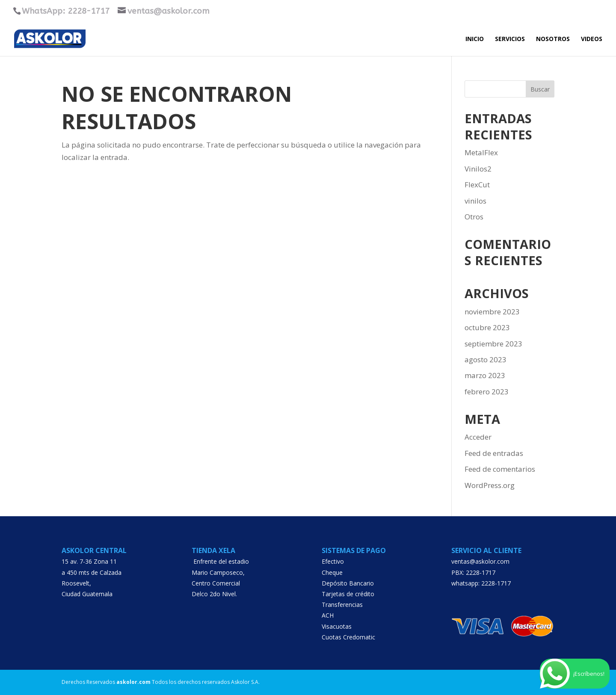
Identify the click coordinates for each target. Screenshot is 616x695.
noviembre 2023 (492, 311)
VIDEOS (591, 39)
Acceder (478, 437)
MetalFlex (481, 152)
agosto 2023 (485, 359)
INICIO (474, 39)
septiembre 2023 (493, 344)
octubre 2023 (487, 327)
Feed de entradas (494, 453)
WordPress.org (490, 485)
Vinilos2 (478, 169)
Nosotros (553, 39)
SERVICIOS (510, 39)
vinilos (475, 201)
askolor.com (133, 682)
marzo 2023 (485, 375)
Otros (474, 217)
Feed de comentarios (500, 469)
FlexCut (477, 184)
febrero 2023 (487, 391)
